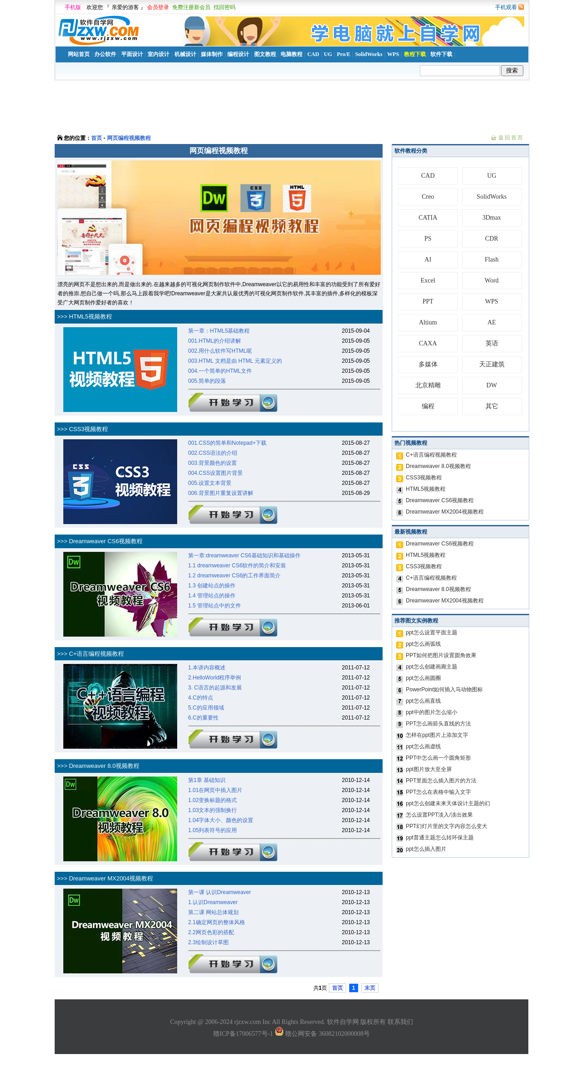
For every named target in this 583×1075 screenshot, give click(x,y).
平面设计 (132, 54)
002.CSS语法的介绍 (212, 453)
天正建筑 (492, 364)
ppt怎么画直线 (423, 701)
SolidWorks (369, 54)
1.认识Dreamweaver (213, 902)
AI (427, 259)
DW (491, 385)
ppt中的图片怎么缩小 (431, 712)
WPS (393, 54)
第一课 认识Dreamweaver (219, 892)
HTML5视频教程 (425, 489)
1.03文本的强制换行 (212, 810)
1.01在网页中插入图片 (215, 790)
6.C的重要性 (203, 718)
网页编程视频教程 (129, 138)
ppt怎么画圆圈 (423, 678)
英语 (492, 343)
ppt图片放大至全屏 (429, 769)
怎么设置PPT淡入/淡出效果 (439, 815)
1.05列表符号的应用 (212, 830)
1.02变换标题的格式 (212, 800)
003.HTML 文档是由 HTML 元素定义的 (235, 361)
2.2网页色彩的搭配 (211, 932)
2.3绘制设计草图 (208, 942)
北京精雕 (428, 385)
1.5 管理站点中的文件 (214, 605)
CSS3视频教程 (424, 477)
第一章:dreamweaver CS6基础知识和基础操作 (244, 555)
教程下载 (415, 54)
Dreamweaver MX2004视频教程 (445, 512)
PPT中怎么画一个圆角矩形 (438, 758)
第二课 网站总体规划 (213, 912)
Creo (428, 196)
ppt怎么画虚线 (423, 746)
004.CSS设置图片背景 (215, 473)
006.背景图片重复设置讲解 (220, 493)
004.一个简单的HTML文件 (220, 371)
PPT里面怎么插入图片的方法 (441, 780)
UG (328, 54)
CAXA (428, 343)
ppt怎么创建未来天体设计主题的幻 (448, 803)
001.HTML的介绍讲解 (214, 341)
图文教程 (265, 54)
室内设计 (158, 54)
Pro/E (343, 54)
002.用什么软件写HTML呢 (220, 351)
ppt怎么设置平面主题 (431, 632)
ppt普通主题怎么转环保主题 (440, 837)
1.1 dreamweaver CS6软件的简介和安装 (237, 565)
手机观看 (506, 7)
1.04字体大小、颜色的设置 (220, 820)
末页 (369, 988)
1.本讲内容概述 (206, 667)
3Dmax (491, 217)
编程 (428, 406)
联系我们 (400, 1021)
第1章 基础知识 (206, 780)
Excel (428, 280)
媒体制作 (212, 54)
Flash (491, 259)
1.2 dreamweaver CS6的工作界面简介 (234, 575)
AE (491, 322)
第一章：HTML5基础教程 (219, 331)
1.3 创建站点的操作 (211, 585)
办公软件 (105, 54)
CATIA (428, 217)
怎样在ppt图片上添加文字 (437, 735)
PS (428, 238)
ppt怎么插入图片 (426, 849)
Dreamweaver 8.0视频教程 (438, 466)
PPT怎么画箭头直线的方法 (438, 723)
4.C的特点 (200, 697)
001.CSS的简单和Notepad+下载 (227, 443)
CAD (313, 54)
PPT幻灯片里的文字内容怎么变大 (446, 826)
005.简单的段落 (207, 381)
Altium (428, 322)
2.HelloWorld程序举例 (214, 677)
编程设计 (238, 54)
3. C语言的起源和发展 (215, 687)
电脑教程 (291, 54)
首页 (96, 138)
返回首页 (511, 137)
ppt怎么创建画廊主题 (431, 667)
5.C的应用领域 (206, 708)
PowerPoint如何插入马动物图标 (444, 689)
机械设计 (185, 54)
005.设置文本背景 (209, 483)
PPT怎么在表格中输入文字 (438, 792)
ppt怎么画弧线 (423, 644)
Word (492, 280)
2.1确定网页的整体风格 (216, 922)
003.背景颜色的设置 (212, 463)
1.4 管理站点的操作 (211, 595)
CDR (491, 238)
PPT (427, 301)
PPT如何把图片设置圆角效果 (441, 655)
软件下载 (441, 54)
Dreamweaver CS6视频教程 (440, 500)
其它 (492, 406)
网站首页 (79, 54)
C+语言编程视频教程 (431, 455)
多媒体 (428, 364)
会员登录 (158, 7)
